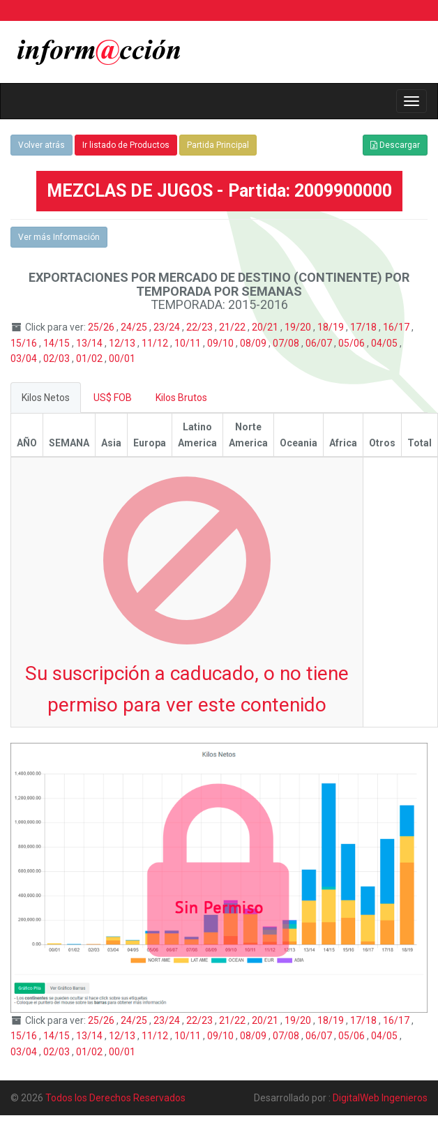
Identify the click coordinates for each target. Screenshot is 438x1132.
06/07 (319, 343)
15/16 (24, 343)
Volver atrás (41, 145)
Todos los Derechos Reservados (115, 1097)
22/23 (200, 327)
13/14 (90, 343)
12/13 (123, 343)
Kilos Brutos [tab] (181, 397)
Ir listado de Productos (125, 145)
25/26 (102, 327)
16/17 (397, 327)
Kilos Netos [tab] (46, 397)
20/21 (266, 327)
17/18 (364, 327)
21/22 (233, 327)
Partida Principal (218, 145)
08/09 (254, 343)
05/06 (352, 343)
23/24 (167, 327)
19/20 (299, 327)
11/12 (156, 343)
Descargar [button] (395, 145)
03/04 (24, 358)
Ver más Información (59, 237)
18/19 (331, 327)
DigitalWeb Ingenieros (380, 1097)
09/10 (221, 343)
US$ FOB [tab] (112, 397)
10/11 (188, 343)
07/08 (287, 343)
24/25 (135, 327)
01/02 (90, 358)
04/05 (385, 343)
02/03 (57, 358)
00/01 (122, 358)
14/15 (57, 343)
